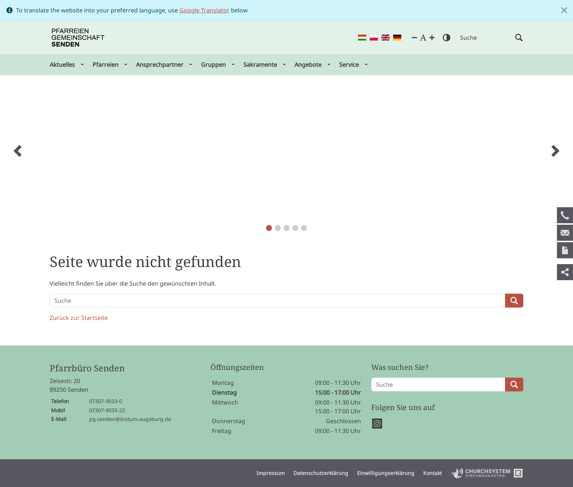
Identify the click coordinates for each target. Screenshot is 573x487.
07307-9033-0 (105, 401)
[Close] (564, 10)
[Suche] (487, 38)
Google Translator (204, 10)
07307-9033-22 (107, 410)
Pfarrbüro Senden (87, 368)
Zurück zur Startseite (79, 318)
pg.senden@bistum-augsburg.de (130, 419)
